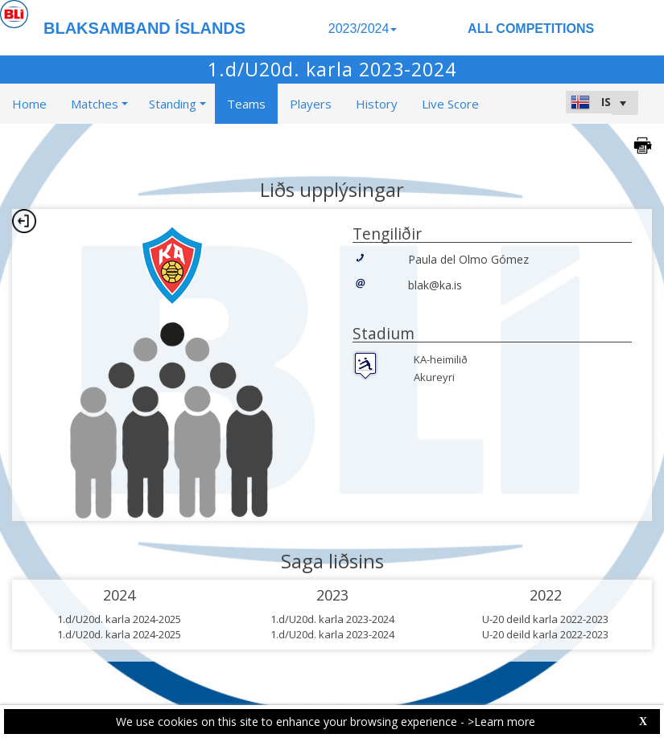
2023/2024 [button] (363, 28)
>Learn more (501, 721)
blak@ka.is (435, 285)
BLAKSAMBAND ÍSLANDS (144, 28)
